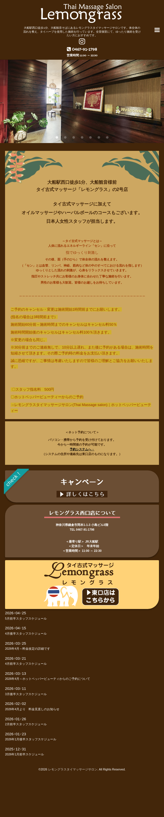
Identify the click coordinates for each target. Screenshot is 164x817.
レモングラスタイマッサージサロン (72, 769)
